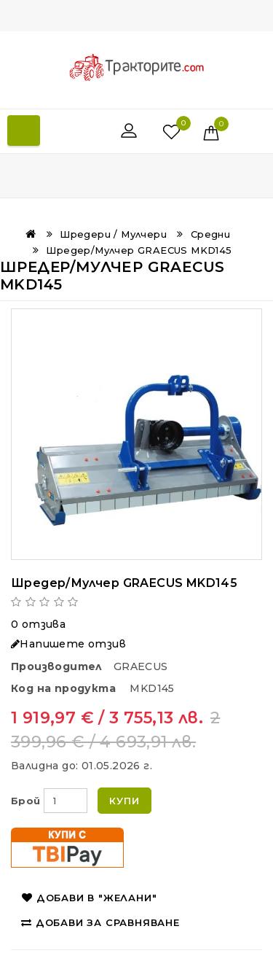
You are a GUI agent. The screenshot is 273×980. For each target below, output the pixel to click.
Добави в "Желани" (89, 897)
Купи (124, 800)
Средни (210, 234)
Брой (26, 800)
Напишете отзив (68, 643)
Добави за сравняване (100, 922)
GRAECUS (141, 666)
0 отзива (38, 624)
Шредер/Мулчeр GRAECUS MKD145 (139, 250)
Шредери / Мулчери (113, 234)
